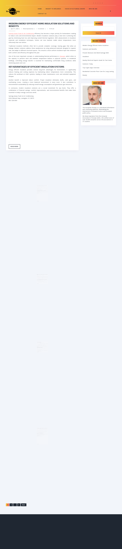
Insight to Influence (53, 9)
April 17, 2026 (15, 28)
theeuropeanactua (28, 28)
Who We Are (93, 9)
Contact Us (42, 13)
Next (23, 505)
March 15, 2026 (39, 433)
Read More (15, 147)
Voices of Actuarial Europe (75, 9)
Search (98, 23)
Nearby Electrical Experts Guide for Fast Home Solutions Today (42, 278)
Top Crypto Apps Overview (91, 67)
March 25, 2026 (39, 346)
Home (40, 9)
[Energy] (62, 56)
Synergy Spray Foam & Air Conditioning (21, 33)
